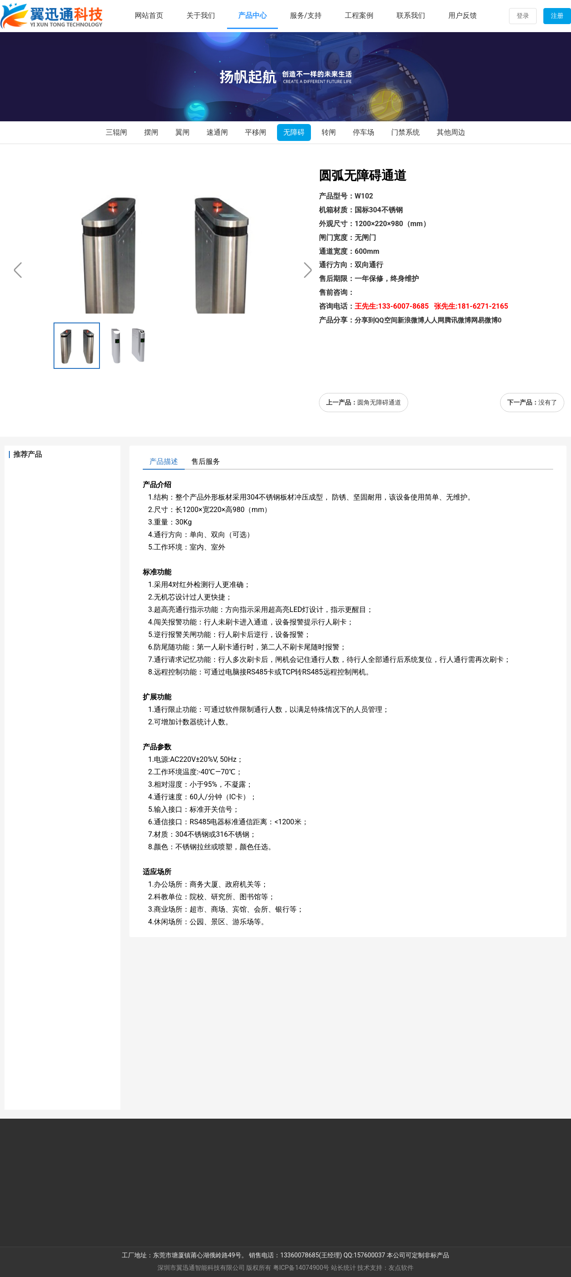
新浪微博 (410, 320)
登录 (523, 15)
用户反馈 (462, 15)
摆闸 (151, 132)
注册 (557, 15)
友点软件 (401, 1267)
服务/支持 (306, 15)
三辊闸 (116, 132)
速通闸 (217, 132)
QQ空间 (386, 320)
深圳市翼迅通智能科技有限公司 (201, 1267)
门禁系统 (405, 132)
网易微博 (484, 320)
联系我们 (411, 15)
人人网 (434, 320)
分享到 (365, 320)
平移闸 (255, 132)
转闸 (329, 132)
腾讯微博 (457, 320)
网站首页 (149, 15)
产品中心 (252, 15)
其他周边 (451, 132)
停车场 (363, 132)
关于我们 (200, 15)
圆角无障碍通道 (379, 402)
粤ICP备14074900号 (301, 1267)
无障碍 (294, 132)
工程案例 (359, 15)
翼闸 (182, 132)
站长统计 (343, 1267)
